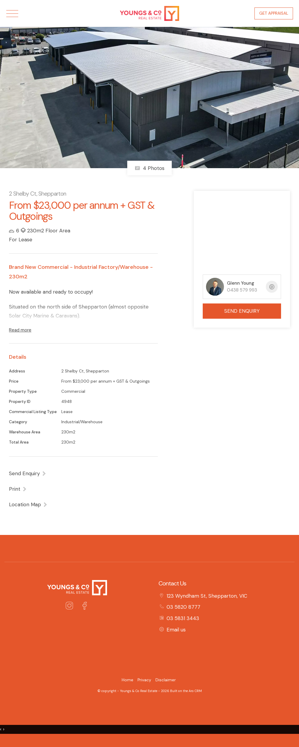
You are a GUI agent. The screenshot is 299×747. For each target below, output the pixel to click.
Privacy (144, 679)
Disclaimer (165, 679)
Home (127, 679)
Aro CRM (195, 691)
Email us (176, 629)
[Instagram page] (70, 606)
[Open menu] (12, 13)
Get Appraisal (273, 13)
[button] (18, 489)
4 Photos (149, 168)
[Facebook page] (84, 606)
